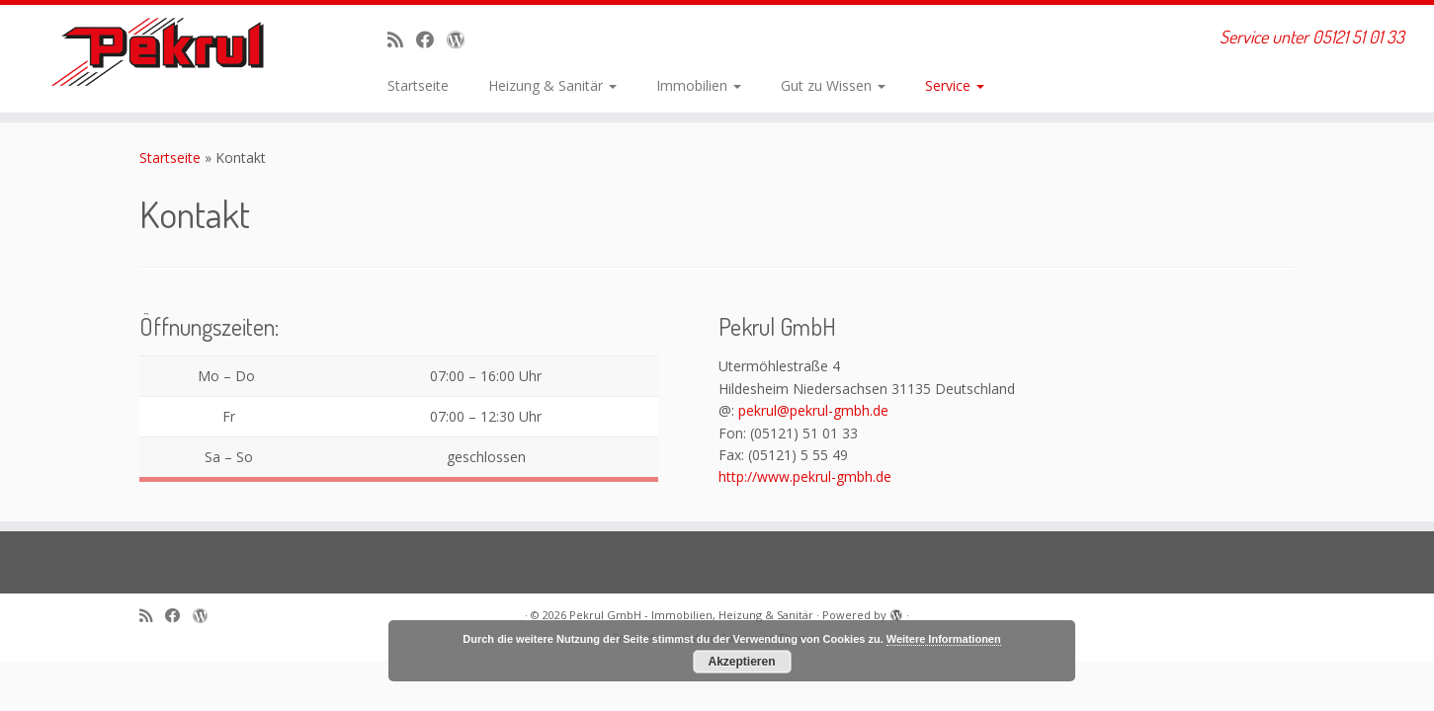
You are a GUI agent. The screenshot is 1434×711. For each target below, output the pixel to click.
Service (954, 85)
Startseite (418, 85)
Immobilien (698, 85)
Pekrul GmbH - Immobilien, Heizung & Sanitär (691, 614)
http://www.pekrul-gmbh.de (804, 476)
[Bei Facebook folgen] (431, 39)
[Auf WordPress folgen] (462, 39)
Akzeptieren (741, 662)
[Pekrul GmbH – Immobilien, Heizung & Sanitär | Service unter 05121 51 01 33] (165, 52)
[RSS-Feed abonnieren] (401, 39)
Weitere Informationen (943, 639)
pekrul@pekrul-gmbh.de (813, 410)
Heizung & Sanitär (552, 85)
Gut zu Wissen (833, 85)
